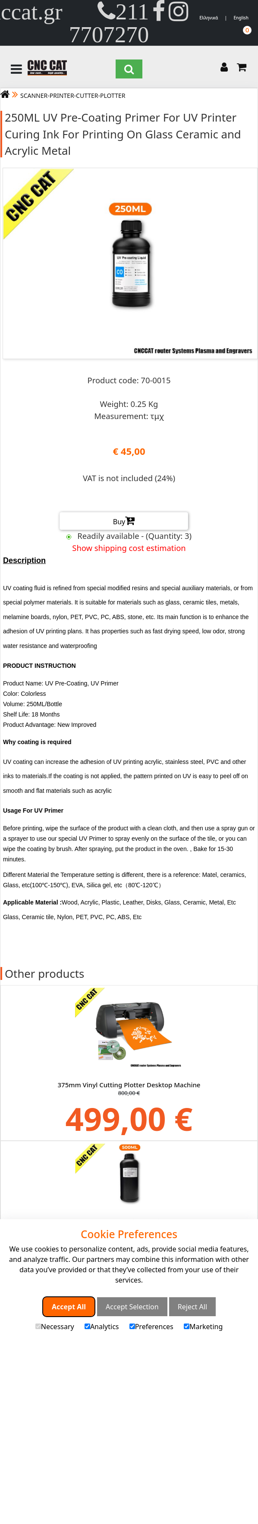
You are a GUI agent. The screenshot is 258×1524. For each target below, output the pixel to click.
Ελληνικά (208, 18)
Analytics (102, 1326)
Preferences (151, 1326)
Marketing (203, 1326)
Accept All (69, 1306)
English (241, 18)
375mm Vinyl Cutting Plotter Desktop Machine (129, 1084)
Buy (124, 520)
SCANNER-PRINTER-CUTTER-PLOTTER (72, 95)
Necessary (54, 1326)
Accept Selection (132, 1306)
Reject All (192, 1306)
